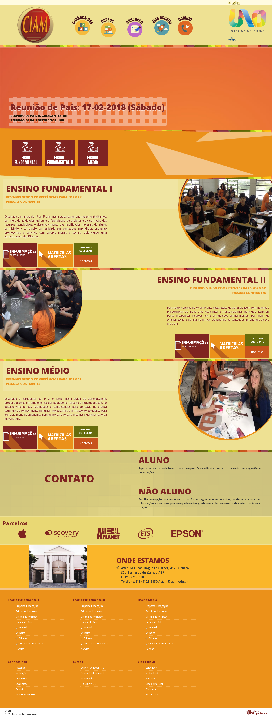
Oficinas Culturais (86, 249)
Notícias (86, 261)
